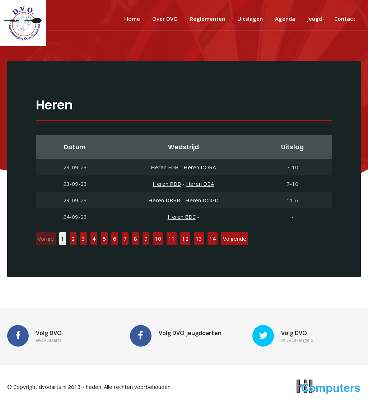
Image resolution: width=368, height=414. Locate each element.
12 (185, 238)
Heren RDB (167, 183)
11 (171, 238)
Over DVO (165, 18)
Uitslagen (250, 18)
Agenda (285, 18)
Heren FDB (164, 167)
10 (158, 238)
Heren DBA (200, 183)
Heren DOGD (202, 200)
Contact (344, 18)
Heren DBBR (164, 200)
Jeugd (314, 18)
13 (199, 238)
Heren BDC (182, 216)
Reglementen (207, 18)
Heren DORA (199, 167)
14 (212, 238)
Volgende (234, 238)
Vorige (46, 238)
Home (132, 18)
